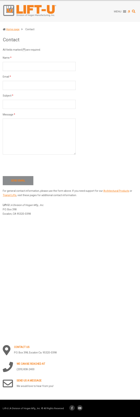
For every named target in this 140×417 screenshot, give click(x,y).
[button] (117, 11)
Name (7, 57)
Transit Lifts (9, 195)
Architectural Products (116, 190)
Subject (8, 95)
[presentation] (30, 165)
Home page (13, 29)
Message (9, 114)
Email (7, 76)
